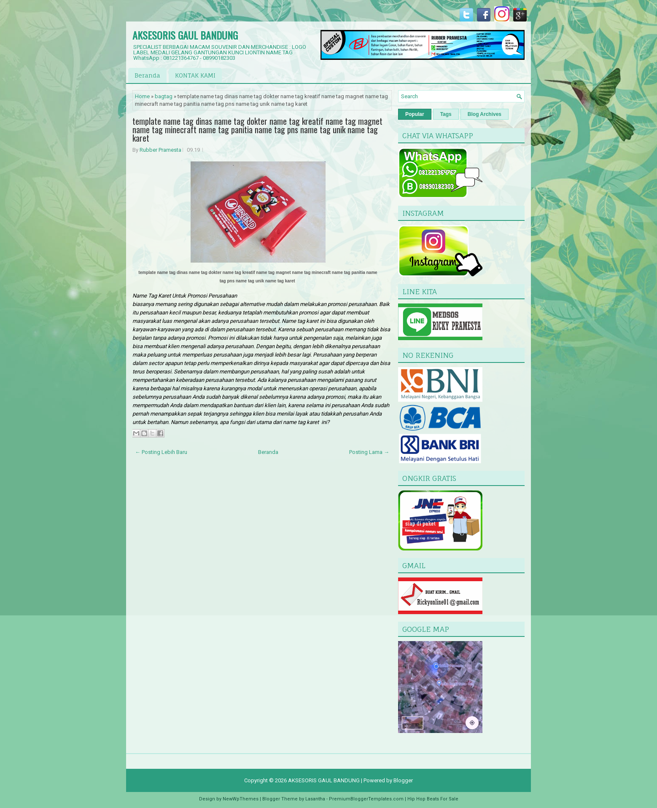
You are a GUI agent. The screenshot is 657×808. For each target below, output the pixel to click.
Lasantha (315, 799)
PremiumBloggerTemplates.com (366, 799)
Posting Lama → (369, 452)
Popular (414, 114)
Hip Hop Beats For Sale (432, 799)
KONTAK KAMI (195, 75)
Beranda (147, 75)
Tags (446, 114)
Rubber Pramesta (160, 150)
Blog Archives (484, 114)
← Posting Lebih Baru (161, 452)
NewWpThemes (240, 799)
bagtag (163, 96)
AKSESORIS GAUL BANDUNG (185, 35)
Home (142, 96)
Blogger (403, 780)
